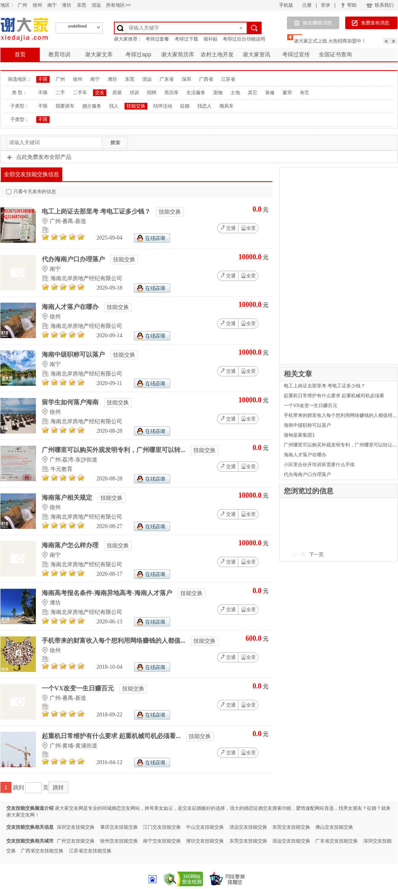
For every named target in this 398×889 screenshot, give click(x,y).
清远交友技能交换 (248, 827)
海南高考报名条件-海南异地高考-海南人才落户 (108, 593)
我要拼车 (65, 106)
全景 (248, 228)
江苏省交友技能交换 (90, 851)
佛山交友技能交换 (334, 827)
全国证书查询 (335, 54)
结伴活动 (162, 106)
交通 (228, 228)
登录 (325, 5)
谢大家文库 (99, 54)
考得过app (138, 54)
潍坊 (66, 5)
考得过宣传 (296, 54)
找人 (114, 106)
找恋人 (204, 106)
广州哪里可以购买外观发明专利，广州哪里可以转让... (340, 445)
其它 (252, 92)
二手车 (80, 92)
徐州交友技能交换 (119, 841)
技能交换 (135, 106)
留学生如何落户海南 (71, 402)
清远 (96, 5)
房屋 (117, 92)
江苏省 (228, 79)
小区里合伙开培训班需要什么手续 (319, 464)
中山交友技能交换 (205, 827)
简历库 (171, 92)
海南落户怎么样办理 (71, 545)
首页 (20, 54)
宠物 (218, 92)
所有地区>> (118, 5)
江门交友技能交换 (162, 827)
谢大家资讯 (256, 54)
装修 (270, 92)
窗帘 (287, 92)
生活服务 (195, 92)
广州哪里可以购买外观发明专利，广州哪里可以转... (114, 449)
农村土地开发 (217, 54)
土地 (235, 92)
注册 (307, 5)
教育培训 (59, 54)
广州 (22, 5)
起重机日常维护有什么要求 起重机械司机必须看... (112, 736)
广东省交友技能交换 (336, 841)
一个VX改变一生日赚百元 (78, 688)
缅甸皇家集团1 (299, 435)
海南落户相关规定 (68, 497)
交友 (99, 92)
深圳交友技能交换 (76, 827)
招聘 (151, 92)
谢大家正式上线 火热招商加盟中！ (330, 41)
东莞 (81, 5)
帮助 (349, 5)
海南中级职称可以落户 (74, 354)
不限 (43, 79)
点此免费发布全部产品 (39, 157)
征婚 (185, 106)
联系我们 (380, 5)
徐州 (37, 5)
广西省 (206, 79)
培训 (134, 92)
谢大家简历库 (177, 54)
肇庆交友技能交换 (119, 827)
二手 (60, 92)
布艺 (304, 92)
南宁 (52, 5)
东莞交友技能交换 (291, 827)
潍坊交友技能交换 (205, 841)
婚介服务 (91, 106)
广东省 (167, 79)
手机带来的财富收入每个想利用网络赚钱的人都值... (114, 640)
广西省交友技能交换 (42, 851)
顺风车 (226, 106)
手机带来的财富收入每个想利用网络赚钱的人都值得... (340, 415)
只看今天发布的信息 (31, 191)
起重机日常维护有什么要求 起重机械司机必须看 (334, 395)
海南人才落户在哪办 (71, 306)
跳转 (58, 787)
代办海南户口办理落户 (74, 259)
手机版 (286, 5)
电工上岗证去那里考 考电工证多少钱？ (97, 211)
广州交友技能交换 (76, 841)
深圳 (186, 79)
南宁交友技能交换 (162, 841)
